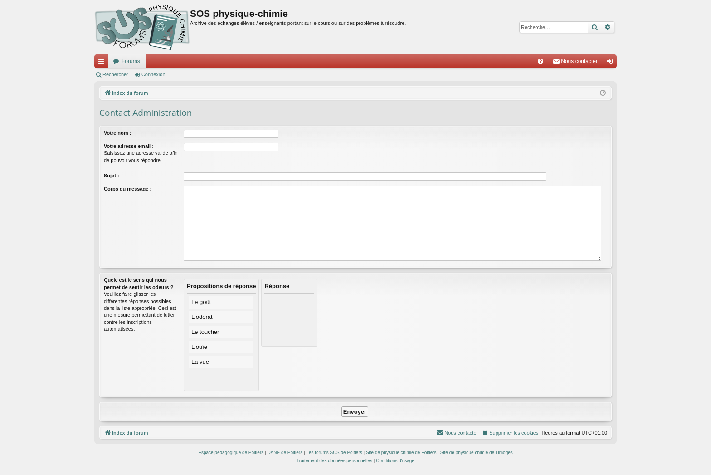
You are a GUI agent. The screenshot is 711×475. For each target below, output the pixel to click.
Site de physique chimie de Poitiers (401, 452)
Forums (131, 61)
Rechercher (115, 74)
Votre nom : (117, 133)
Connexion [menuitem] (612, 63)
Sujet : (111, 175)
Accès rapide (103, 63)
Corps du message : (127, 188)
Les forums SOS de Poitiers (334, 452)
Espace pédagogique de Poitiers (230, 452)
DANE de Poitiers (284, 452)
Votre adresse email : (129, 146)
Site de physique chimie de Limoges (476, 452)
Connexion (153, 74)
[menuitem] (540, 61)
